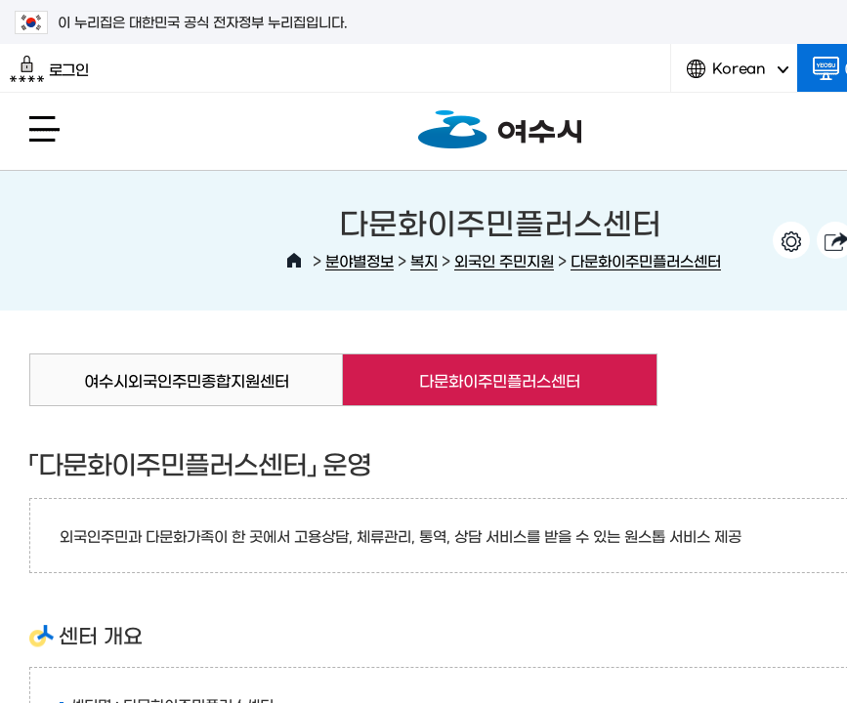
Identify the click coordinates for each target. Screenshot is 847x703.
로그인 (49, 69)
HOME (294, 260)
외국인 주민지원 (504, 260)
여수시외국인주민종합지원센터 (186, 380)
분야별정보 (359, 260)
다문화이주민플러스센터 (646, 260)
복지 (424, 260)
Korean (737, 76)
